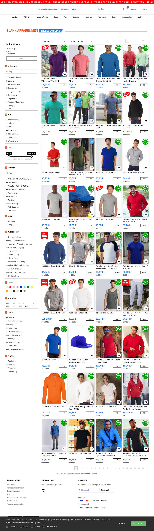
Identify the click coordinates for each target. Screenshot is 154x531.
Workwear (102, 17)
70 (135, 464)
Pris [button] (9, 143)
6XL (33, 302)
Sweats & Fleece (41, 17)
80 (139, 464)
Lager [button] (10, 212)
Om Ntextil (11, 480)
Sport (114, 17)
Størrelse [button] (12, 294)
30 (119, 464)
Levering (10, 490)
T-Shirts (27, 17)
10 (111, 464)
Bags (56, 17)
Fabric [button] (10, 308)
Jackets (76, 17)
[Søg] (109, 9)
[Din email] (89, 486)
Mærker (15, 17)
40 (123, 464)
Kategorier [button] (12, 62)
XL (33, 299)
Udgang (75, 9)
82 (143, 37)
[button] (124, 9)
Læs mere (44, 523)
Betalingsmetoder (14, 487)
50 (127, 464)
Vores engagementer (15, 500)
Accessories (127, 17)
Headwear (88, 17)
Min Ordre (65, 9)
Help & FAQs (12, 497)
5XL (26, 302)
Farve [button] (10, 278)
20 (115, 464)
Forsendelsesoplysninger (48, 9)
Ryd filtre (21, 54)
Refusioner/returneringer (16, 493)
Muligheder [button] (13, 228)
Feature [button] (11, 352)
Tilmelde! (105, 486)
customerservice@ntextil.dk (52, 480)
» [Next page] (146, 37)
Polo (65, 17)
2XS (7, 299)
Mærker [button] (11, 163)
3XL (14, 302)
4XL (20, 302)
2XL (7, 302)
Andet (140, 17)
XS (14, 299)
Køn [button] (9, 110)
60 (131, 464)
